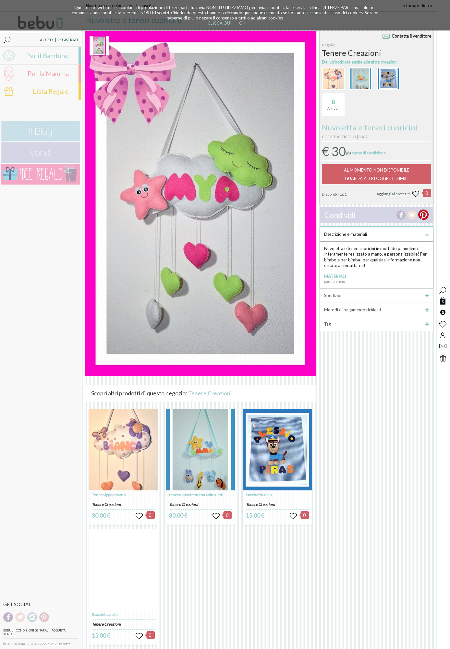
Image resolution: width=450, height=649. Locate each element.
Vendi (8, 634)
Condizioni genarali (32, 630)
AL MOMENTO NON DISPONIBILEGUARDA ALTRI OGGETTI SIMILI (376, 174)
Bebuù (8, 630)
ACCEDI (47, 39)
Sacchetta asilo (104, 614)
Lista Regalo (51, 91)
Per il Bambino (47, 55)
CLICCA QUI (219, 23)
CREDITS (64, 644)
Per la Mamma (48, 73)
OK (242, 23)
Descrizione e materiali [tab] (376, 234)
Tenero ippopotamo (109, 494)
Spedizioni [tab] (376, 295)
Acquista (59, 630)
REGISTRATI (67, 39)
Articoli (333, 101)
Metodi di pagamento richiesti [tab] (376, 309)
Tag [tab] (376, 324)
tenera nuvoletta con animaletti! (197, 494)
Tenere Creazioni (210, 393)
